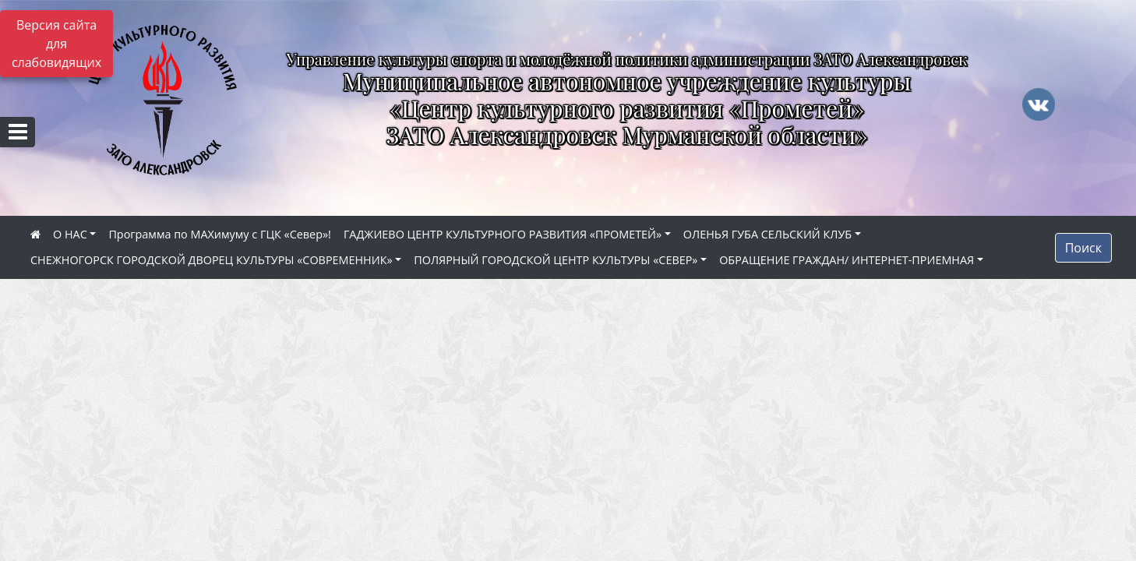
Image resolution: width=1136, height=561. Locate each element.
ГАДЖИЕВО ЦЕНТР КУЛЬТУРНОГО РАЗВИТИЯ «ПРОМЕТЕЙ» (502, 234)
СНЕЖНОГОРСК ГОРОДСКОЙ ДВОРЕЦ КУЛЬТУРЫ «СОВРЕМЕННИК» (211, 259)
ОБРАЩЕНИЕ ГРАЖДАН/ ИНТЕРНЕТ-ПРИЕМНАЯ (846, 259)
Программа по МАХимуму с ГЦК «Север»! (219, 234)
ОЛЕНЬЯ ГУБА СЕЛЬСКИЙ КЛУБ (767, 234)
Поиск (1083, 247)
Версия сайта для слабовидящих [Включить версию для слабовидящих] (56, 43)
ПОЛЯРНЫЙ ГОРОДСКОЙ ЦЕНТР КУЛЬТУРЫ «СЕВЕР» (555, 259)
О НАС (70, 234)
